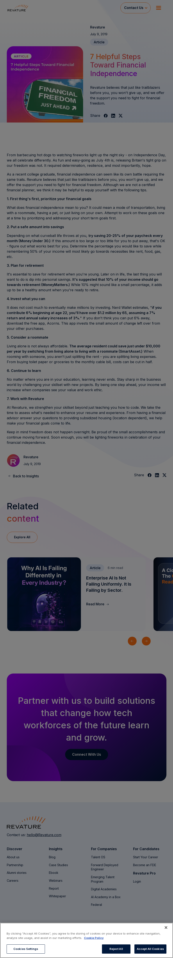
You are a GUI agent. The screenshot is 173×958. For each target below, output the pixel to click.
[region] (86, 940)
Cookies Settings (25, 949)
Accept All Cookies (150, 949)
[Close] (166, 927)
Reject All (116, 949)
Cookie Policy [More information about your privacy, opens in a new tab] (94, 938)
